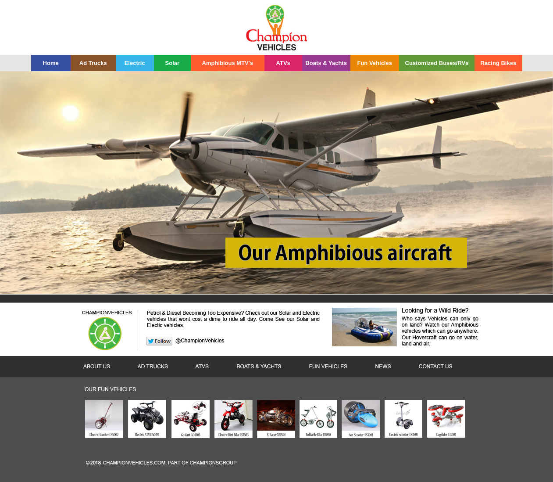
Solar (172, 63)
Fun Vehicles (374, 63)
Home (51, 63)
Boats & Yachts (325, 63)
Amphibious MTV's (227, 63)
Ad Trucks (93, 63)
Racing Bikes (498, 63)
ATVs (283, 63)
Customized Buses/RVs (437, 63)
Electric (135, 63)
